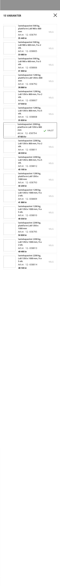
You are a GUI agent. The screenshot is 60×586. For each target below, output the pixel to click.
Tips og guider (33, 552)
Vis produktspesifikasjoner (21, 112)
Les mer (8, 107)
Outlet (45, 542)
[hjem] (8, 582)
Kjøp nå (49, 572)
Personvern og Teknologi (31, 528)
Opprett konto (11, 535)
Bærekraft (29, 524)
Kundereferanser (13, 552)
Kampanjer (9, 545)
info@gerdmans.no (14, 559)
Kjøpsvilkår (41, 535)
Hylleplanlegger (12, 542)
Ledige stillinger (12, 524)
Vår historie (48, 521)
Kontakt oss (10, 521)
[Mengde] (14, 572)
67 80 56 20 (33, 559)
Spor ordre (27, 535)
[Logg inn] (27, 582)
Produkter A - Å (32, 542)
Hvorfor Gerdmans (29, 521)
